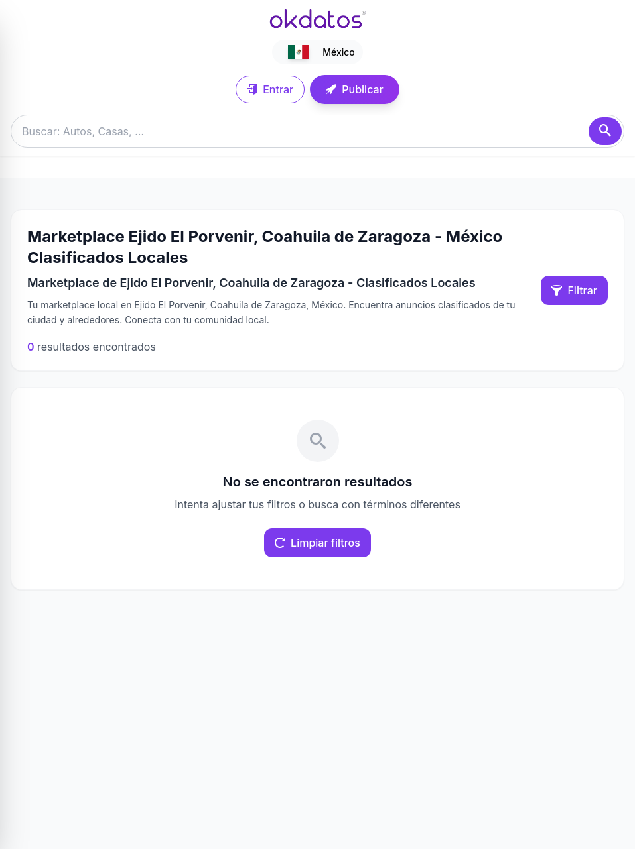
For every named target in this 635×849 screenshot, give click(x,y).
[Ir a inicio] (318, 18)
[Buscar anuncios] (317, 131)
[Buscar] (605, 131)
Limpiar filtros (317, 542)
